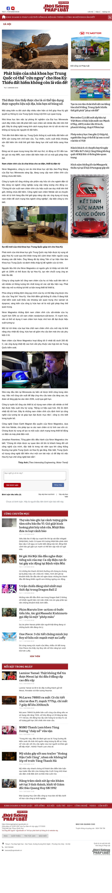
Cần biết (90, 17)
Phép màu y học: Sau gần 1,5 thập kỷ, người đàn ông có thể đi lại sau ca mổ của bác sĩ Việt (90, 137)
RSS (6, 836)
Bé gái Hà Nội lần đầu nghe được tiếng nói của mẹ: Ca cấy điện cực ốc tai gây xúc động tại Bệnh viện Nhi (43, 560)
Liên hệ (90, 12)
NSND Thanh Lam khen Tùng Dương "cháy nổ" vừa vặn (39, 729)
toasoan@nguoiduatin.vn (13, 850)
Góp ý (98, 12)
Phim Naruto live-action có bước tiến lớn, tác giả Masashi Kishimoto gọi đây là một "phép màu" (43, 613)
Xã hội (48, 17)
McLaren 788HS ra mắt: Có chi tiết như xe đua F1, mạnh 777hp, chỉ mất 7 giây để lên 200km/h (43, 701)
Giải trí (56, 17)
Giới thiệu (16, 836)
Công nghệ (72, 17)
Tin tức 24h (29, 836)
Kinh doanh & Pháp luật (20, 17)
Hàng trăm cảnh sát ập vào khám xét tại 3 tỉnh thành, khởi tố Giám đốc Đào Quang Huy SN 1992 (41, 784)
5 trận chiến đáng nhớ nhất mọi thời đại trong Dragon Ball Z (40, 588)
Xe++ (63, 17)
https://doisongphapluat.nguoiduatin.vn (15, 824)
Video (82, 17)
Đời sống (39, 17)
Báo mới (43, 836)
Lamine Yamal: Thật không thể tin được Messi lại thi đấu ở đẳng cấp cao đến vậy (42, 676)
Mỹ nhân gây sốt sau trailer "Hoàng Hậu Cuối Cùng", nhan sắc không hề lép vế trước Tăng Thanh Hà (43, 757)
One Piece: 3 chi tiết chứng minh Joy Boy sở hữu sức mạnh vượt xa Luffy (43, 636)
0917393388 (9, 847)
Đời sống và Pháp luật (80, 66)
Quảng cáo (106, 12)
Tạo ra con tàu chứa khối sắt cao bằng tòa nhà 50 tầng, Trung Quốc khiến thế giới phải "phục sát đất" (90, 107)
